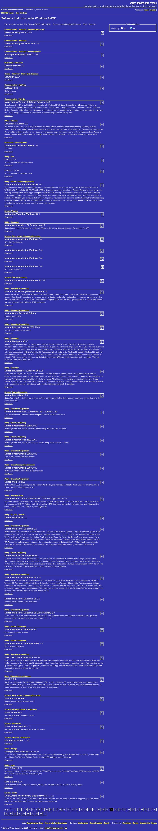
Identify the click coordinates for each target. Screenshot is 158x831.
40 (24, 814)
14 (64, 810)
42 (32, 814)
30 (133, 810)
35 (155, 810)
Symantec (15, 222)
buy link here (21, 13)
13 (60, 810)
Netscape (22, 40)
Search (106, 823)
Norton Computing (19, 277)
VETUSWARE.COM (143, 3)
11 (51, 810)
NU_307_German (17, 515)
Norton (15, 211)
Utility (49, 24)
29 (129, 810)
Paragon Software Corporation (24, 709)
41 (28, 814)
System (31, 24)
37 (11, 814)
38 (15, 814)
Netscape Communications (30, 52)
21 (94, 810)
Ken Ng (22, 99)
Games (69, 24)
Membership (145, 823)
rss (65, 828)
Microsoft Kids (21, 142)
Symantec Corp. (17, 495)
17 (77, 810)
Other (85, 24)
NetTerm (22, 85)
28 (125, 810)
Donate (135, 823)
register (153, 10)
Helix (13, 765)
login (146, 10)
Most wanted (83, 823)
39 (19, 814)
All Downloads (61, 823)
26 (116, 810)
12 (55, 810)
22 (99, 810)
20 (90, 810)
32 (142, 810)
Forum (154, 823)
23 (103, 810)
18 (81, 810)
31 (137, 810)
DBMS (37, 24)
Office (43, 24)
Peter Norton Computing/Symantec (26, 236)
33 (146, 810)
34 (150, 810)
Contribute (126, 823)
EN (124, 29)
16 (73, 810)
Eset (12, 157)
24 (107, 810)
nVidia (14, 793)
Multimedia (77, 24)
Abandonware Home (35, 823)
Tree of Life (49, 823)
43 (37, 814)
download (9, 35)
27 (120, 810)
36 (6, 814)
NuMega (13, 749)
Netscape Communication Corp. (32, 29)
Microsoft (19, 63)
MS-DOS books (7, 13)
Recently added (96, 823)
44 (41, 814)
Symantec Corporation (20, 288)
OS (25, 24)
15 (68, 810)
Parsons (14, 121)
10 (47, 810)
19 (86, 810)
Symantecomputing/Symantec (23, 465)
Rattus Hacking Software (20, 676)
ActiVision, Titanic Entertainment (25, 74)
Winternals (16, 723)
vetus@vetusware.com (54, 828)
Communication (59, 24)
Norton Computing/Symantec (22, 182)
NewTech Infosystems (21, 737)
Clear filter (92, 24)
